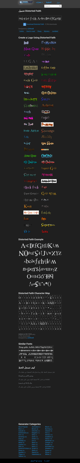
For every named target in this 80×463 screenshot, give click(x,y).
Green (35, 439)
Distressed (23, 433)
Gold (35, 437)
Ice (34, 441)
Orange (49, 442)
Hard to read (30, 31)
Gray (21, 439)
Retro (34, 446)
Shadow (49, 448)
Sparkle (22, 452)
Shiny (35, 450)
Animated (36, 427)
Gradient (49, 437)
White (48, 454)
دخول (58, 2)
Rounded (49, 446)
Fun (21, 435)
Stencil (35, 452)
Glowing (22, 437)
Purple (48, 444)
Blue (21, 429)
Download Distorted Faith (33, 24)
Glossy (49, 435)
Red (21, 446)
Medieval (49, 441)
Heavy (48, 439)
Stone (48, 452)
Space (48, 450)
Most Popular (23, 427)
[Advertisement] (9, 38)
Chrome (36, 431)
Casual (21, 431)
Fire (47, 433)
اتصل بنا (46, 461)
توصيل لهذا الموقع (36, 461)
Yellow (22, 456)
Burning (48, 429)
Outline (22, 444)
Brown (35, 429)
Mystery (47, 31)
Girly (34, 435)
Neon (34, 442)
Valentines (36, 454)
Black (48, 427)
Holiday (22, 441)
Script (35, 448)
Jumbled (55, 31)
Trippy (21, 454)
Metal (21, 442)
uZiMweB (30, 29)
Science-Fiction (24, 448)
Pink (35, 444)
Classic (48, 431)
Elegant (36, 433)
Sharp (39, 31)
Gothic (21, 31)
